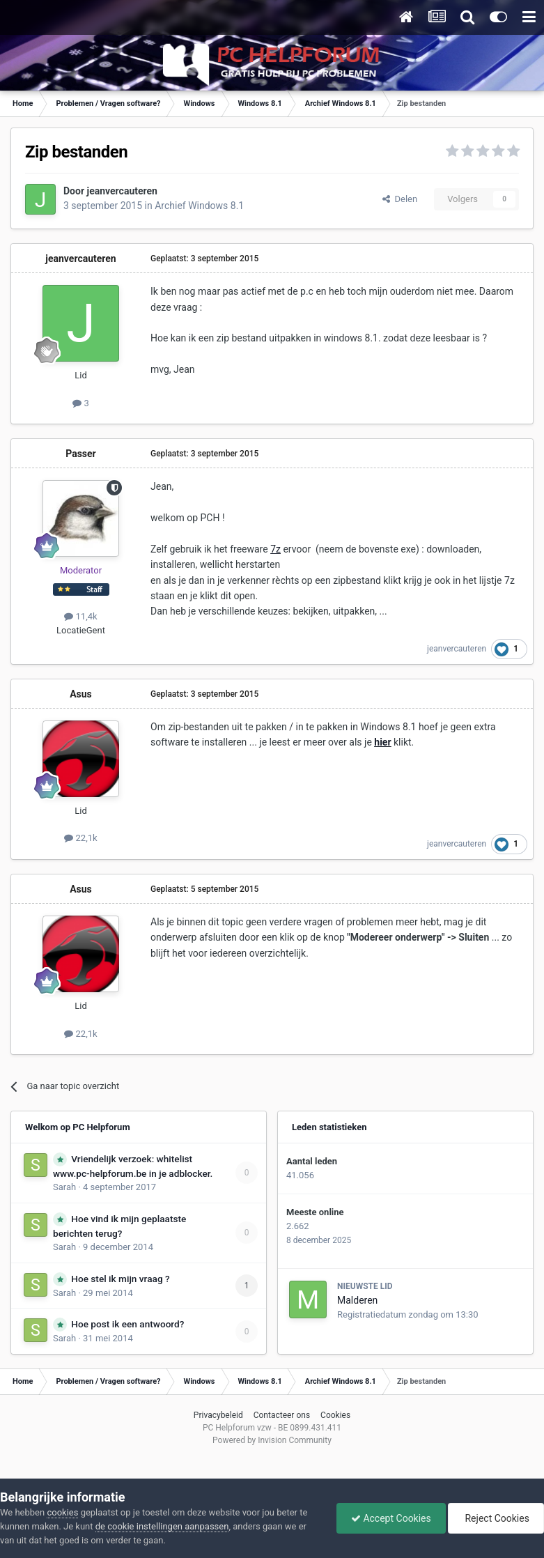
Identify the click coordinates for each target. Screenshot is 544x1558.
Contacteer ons (282, 1415)
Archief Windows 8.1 (199, 205)
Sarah (64, 1187)
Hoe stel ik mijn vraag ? (120, 1278)
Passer (80, 453)
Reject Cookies (496, 1518)
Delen (399, 199)
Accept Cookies (391, 1518)
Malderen (357, 1300)
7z (275, 549)
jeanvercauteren (122, 190)
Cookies (335, 1415)
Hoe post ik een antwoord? (127, 1323)
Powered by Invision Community (272, 1440)
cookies (62, 1512)
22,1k (80, 838)
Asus (81, 694)
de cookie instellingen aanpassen (162, 1526)
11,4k (80, 616)
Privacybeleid (218, 1415)
